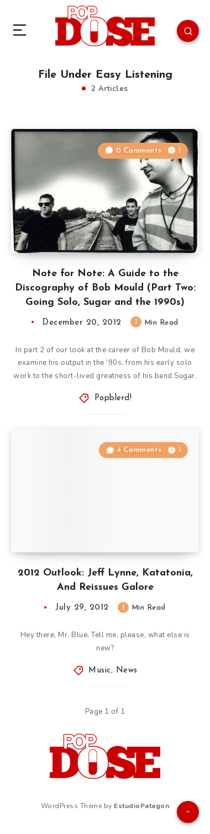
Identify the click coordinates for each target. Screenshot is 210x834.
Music (99, 670)
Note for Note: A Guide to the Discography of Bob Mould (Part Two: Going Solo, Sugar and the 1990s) (105, 288)
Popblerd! (113, 398)
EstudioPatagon (141, 805)
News (127, 670)
